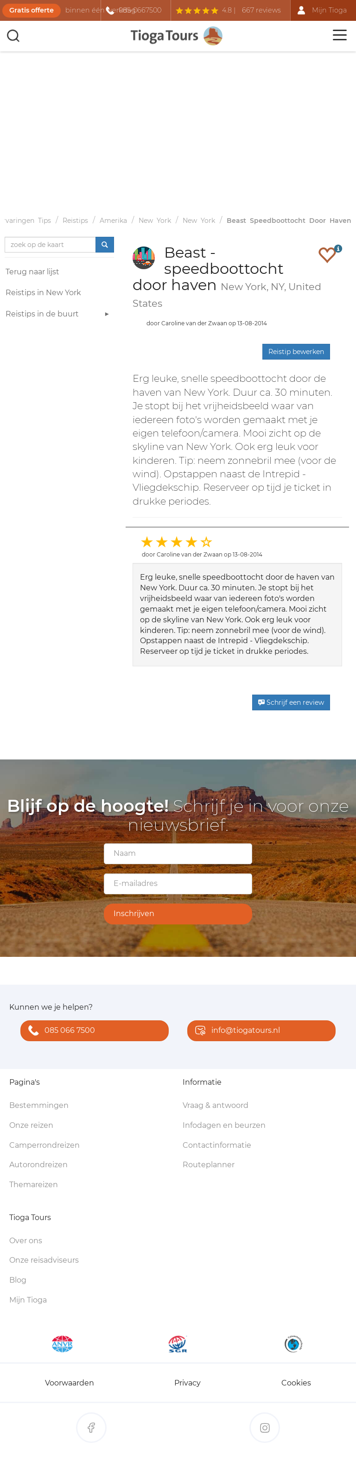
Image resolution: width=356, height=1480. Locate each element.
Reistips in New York (43, 292)
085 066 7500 (59, 1031)
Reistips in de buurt (59, 315)
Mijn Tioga (28, 1300)
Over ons (25, 1240)
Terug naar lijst (32, 271)
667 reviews (261, 10)
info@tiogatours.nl (235, 1031)
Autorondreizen (38, 1164)
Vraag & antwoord (215, 1105)
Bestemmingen (39, 1105)
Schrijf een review (291, 702)
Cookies (296, 1383)
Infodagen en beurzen (224, 1125)
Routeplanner (209, 1164)
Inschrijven (134, 913)
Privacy (187, 1383)
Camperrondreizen (44, 1145)
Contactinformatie (217, 1145)
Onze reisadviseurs (44, 1260)
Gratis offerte (31, 10)
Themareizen (33, 1184)
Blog (17, 1280)
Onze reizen (31, 1125)
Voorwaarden (69, 1383)
